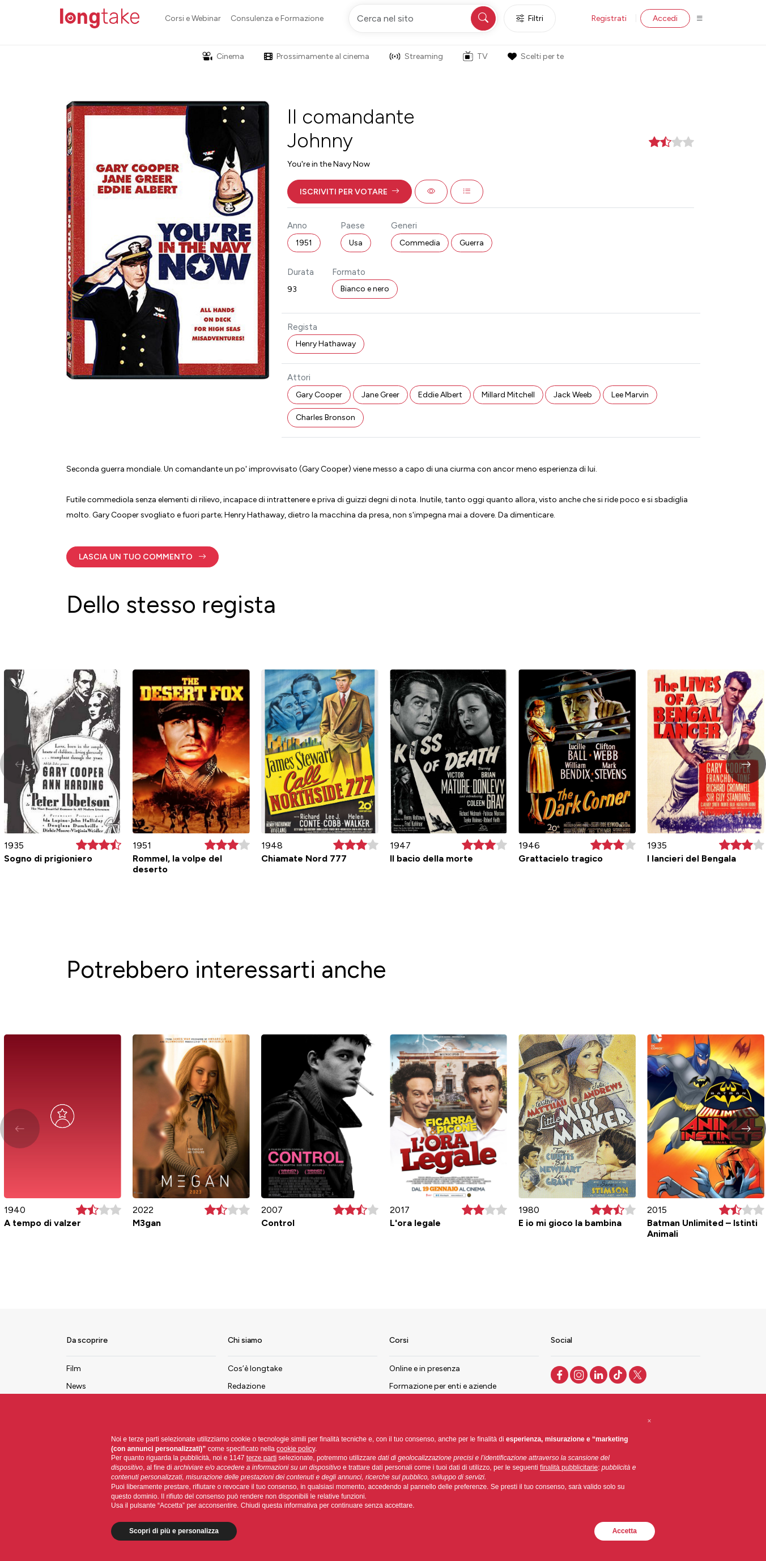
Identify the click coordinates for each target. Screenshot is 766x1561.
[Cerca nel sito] (423, 18)
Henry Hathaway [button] (326, 344)
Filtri (529, 18)
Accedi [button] (665, 18)
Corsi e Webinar (193, 18)
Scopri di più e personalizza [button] (174, 1531)
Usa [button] (356, 243)
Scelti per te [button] (535, 56)
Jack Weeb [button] (573, 395)
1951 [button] (304, 243)
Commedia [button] (419, 243)
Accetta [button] (624, 1531)
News (76, 1386)
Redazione (246, 1386)
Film (73, 1368)
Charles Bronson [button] (325, 417)
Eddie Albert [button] (440, 395)
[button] (349, 191)
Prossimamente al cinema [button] (316, 56)
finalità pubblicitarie (569, 1467)
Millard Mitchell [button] (508, 395)
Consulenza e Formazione (277, 18)
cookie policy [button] (295, 1449)
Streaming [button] (416, 56)
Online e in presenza (424, 1368)
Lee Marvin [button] (630, 395)
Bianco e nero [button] (365, 289)
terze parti (261, 1458)
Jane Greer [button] (380, 395)
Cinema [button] (223, 56)
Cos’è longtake (255, 1368)
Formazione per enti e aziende (442, 1386)
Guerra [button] (471, 243)
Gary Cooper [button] (319, 395)
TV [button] (475, 56)
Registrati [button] (609, 18)
